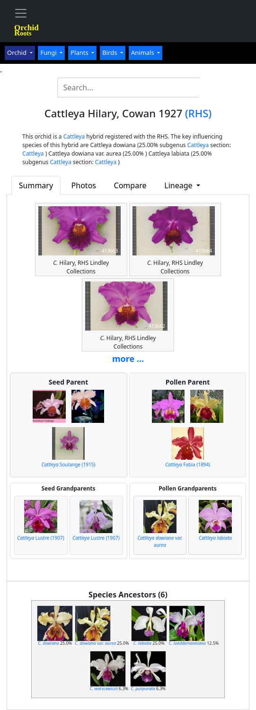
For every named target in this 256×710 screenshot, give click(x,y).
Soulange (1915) (69, 464)
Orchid (17, 52)
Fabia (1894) (187, 464)
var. (159, 541)
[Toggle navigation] (21, 13)
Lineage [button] (179, 185)
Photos (83, 185)
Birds (110, 52)
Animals (143, 52)
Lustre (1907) (40, 538)
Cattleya (74, 136)
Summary (36, 185)
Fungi (49, 52)
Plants (80, 52)
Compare (130, 185)
